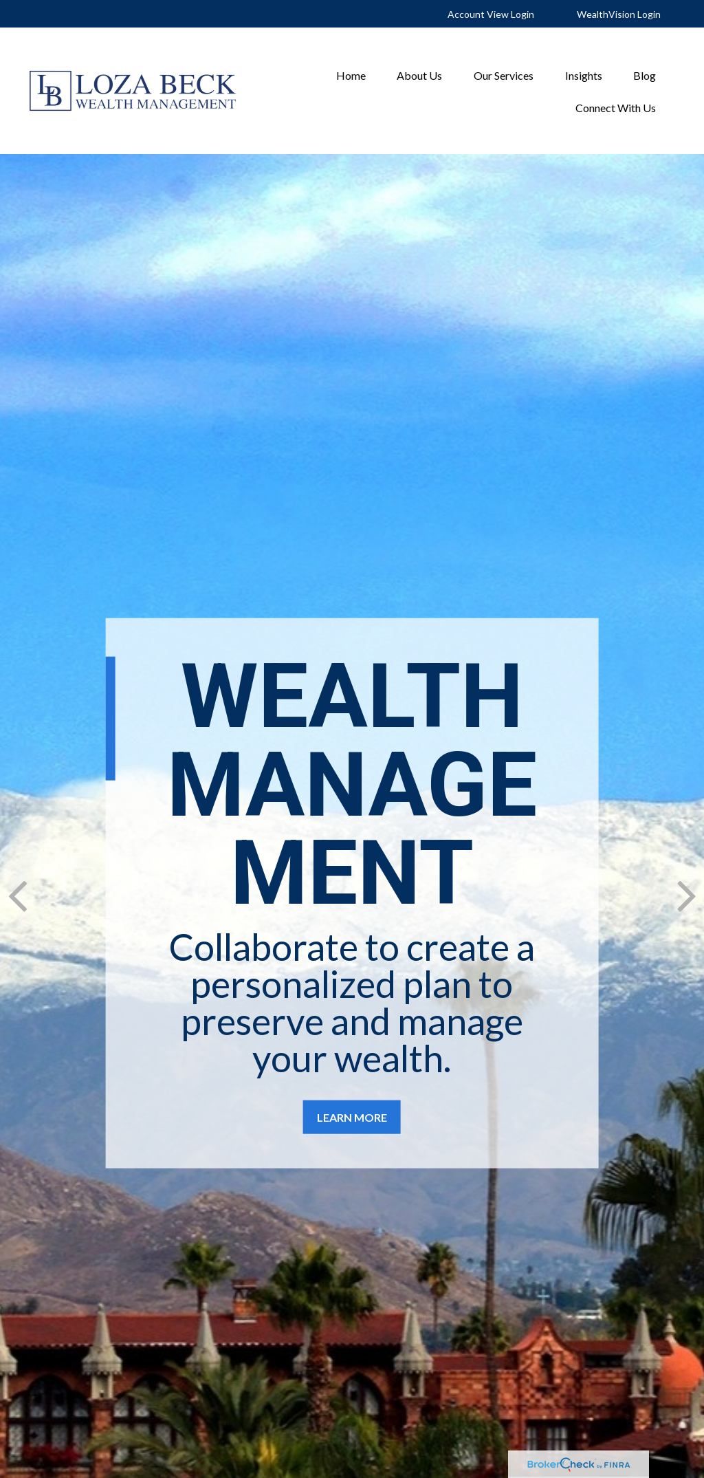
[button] (351, 74)
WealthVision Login (619, 14)
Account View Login (491, 14)
